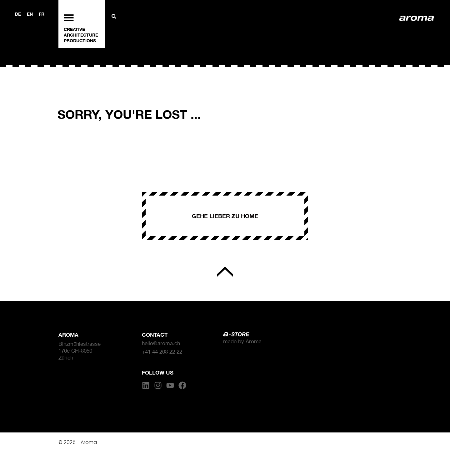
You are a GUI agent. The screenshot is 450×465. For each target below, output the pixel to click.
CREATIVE (74, 29)
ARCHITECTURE (81, 35)
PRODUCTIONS (80, 40)
